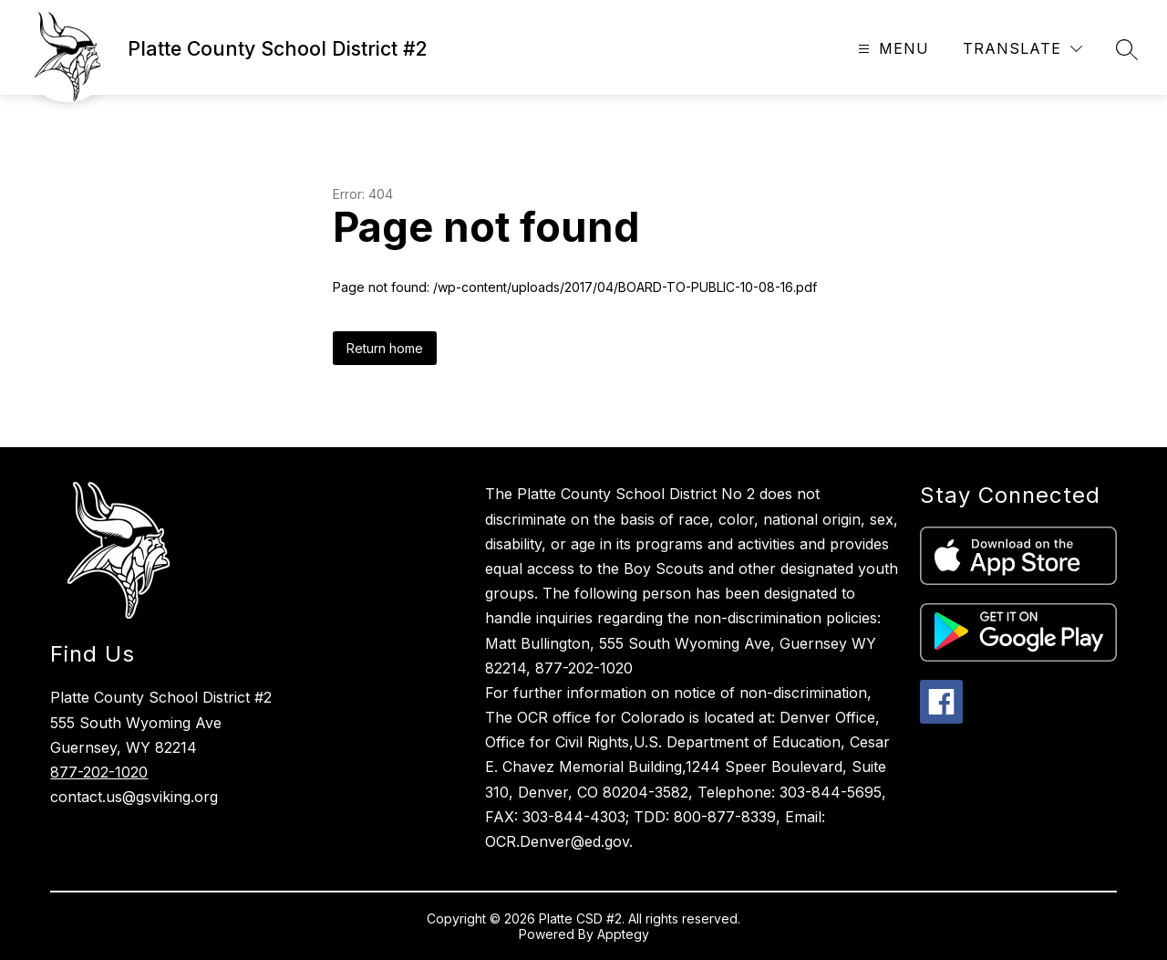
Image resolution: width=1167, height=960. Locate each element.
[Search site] (1127, 49)
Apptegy (623, 934)
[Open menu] (891, 48)
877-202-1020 (99, 772)
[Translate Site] (1022, 48)
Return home (384, 348)
